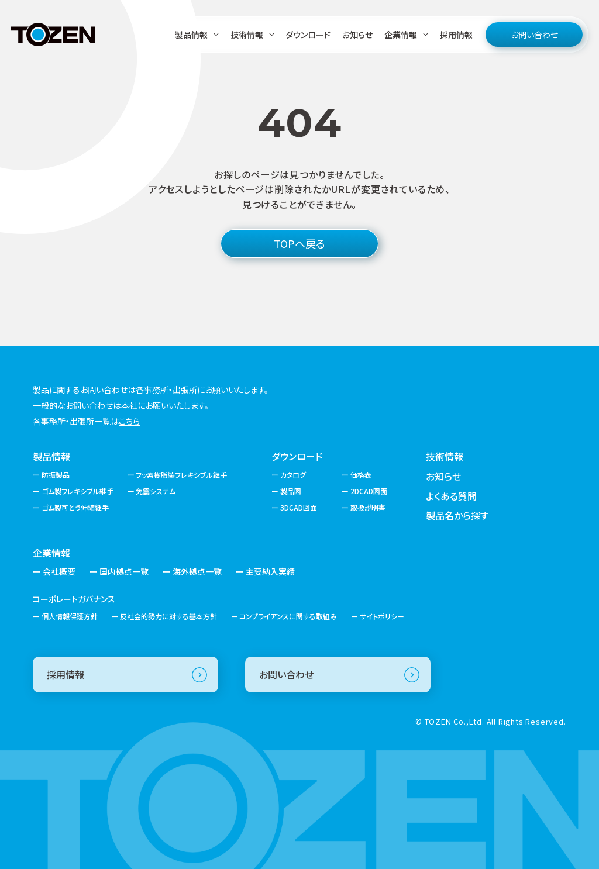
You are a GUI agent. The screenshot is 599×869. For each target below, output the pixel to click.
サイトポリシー (382, 616)
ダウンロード (308, 34)
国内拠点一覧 (124, 571)
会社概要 (59, 571)
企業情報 (51, 553)
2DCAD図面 (368, 491)
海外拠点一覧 (197, 571)
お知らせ (357, 34)
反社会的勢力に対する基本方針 (168, 616)
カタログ (293, 475)
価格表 (360, 475)
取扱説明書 (367, 507)
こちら (129, 421)
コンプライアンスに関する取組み (288, 616)
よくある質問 (451, 496)
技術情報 (444, 456)
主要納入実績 (270, 571)
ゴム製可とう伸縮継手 (75, 507)
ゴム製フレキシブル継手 (77, 491)
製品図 (290, 491)
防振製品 (56, 475)
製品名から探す (457, 515)
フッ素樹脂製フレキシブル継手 (181, 475)
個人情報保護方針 (70, 616)
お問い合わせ (534, 34)
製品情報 (51, 456)
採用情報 (456, 34)
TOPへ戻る (299, 243)
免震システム (155, 491)
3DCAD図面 (298, 507)
